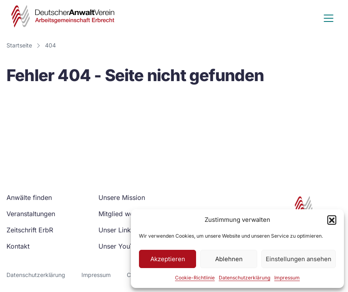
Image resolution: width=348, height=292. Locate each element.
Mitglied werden (122, 214)
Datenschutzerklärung (244, 278)
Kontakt (18, 246)
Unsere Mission (121, 197)
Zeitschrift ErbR (29, 230)
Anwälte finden (29, 197)
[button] (332, 220)
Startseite (19, 45)
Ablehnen (229, 259)
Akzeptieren (167, 259)
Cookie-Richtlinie (195, 278)
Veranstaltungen (30, 214)
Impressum (287, 278)
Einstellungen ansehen (298, 259)
